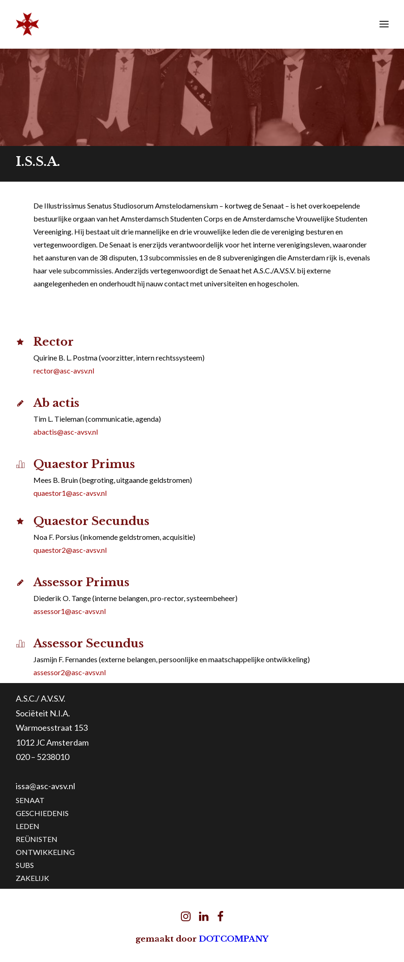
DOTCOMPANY (234, 939)
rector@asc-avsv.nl (63, 370)
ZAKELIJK (32, 877)
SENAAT (30, 800)
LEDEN (27, 826)
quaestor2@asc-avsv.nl (70, 549)
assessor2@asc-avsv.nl (69, 672)
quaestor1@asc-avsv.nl (70, 492)
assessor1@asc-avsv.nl (69, 611)
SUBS (25, 865)
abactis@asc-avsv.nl (65, 431)
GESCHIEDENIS (42, 813)
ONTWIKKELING (45, 852)
